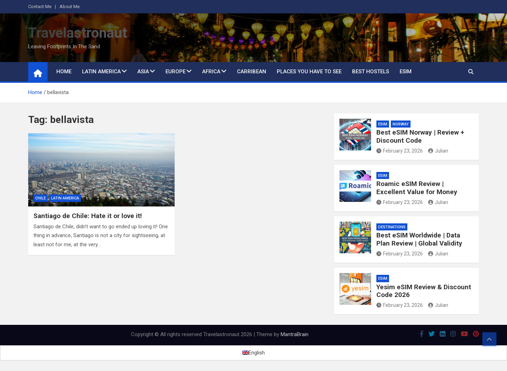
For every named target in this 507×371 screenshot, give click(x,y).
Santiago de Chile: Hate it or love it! (87, 216)
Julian (438, 151)
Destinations (392, 227)
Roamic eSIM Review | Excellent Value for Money (416, 188)
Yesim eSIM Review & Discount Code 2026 (423, 291)
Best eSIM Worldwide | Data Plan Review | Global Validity (419, 239)
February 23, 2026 (399, 151)
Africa (211, 71)
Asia (143, 71)
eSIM (406, 71)
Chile (40, 198)
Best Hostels (370, 71)
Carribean (251, 71)
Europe (175, 71)
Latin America (101, 71)
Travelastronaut (77, 33)
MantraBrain (294, 334)
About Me (70, 6)
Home (63, 71)
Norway (401, 124)
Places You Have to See (309, 71)
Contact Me (39, 6)
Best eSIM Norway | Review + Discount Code (420, 136)
